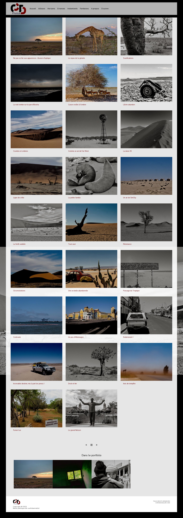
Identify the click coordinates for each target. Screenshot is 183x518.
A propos (95, 8)
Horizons (51, 8)
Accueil (33, 8)
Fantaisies (84, 8)
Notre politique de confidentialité (26, 508)
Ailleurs (41, 8)
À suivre (104, 8)
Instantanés (73, 8)
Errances (61, 8)
